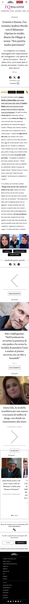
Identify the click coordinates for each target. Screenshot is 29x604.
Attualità (14, 17)
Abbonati (19, 2)
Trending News (5, 10)
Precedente (14, 294)
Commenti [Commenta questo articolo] (14, 83)
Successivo (14, 368)
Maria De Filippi (19, 251)
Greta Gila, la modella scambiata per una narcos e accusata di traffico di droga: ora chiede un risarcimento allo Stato (14, 414)
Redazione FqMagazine (12, 494)
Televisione (18, 10)
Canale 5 (7, 251)
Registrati (21, 542)
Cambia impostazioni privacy (10, 563)
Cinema (24, 10)
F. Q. (15, 72)
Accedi (8, 542)
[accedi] (26, 2)
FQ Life (12, 10)
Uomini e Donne (14, 254)
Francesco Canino (15, 427)
